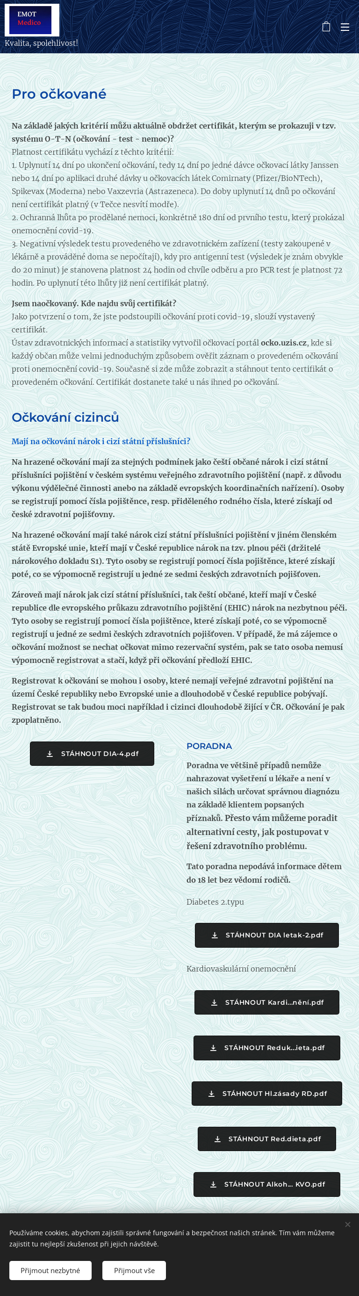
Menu (345, 27)
